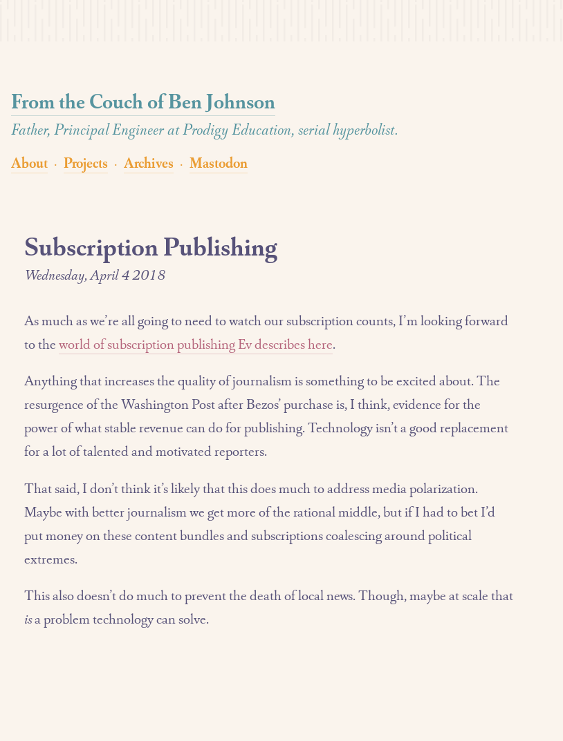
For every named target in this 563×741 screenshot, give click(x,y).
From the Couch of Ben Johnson (143, 101)
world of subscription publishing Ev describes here (196, 344)
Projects (86, 163)
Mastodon (219, 163)
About (29, 163)
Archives (149, 163)
